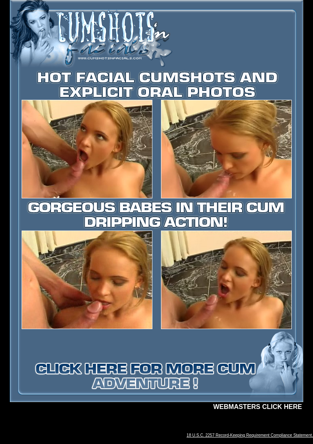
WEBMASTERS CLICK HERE (257, 406)
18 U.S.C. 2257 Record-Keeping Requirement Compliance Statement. (250, 435)
